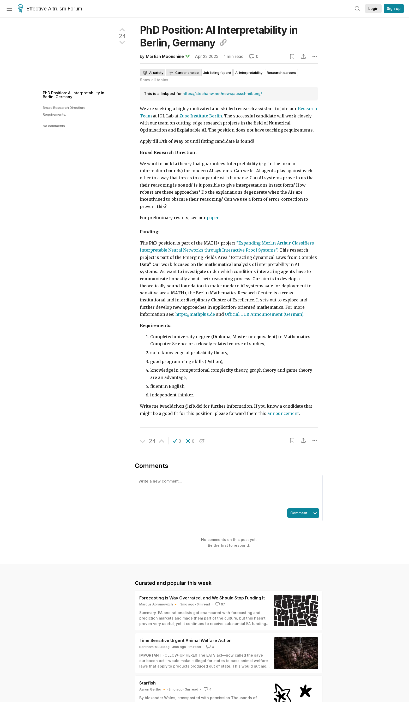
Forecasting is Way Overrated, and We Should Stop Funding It (202, 597)
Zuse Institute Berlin (200, 116)
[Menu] (9, 8)
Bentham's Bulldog (154, 647)
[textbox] (227, 491)
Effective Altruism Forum (50, 9)
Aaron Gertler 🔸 (152, 689)
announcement (283, 413)
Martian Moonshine (165, 56)
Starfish (147, 683)
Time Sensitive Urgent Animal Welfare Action (185, 640)
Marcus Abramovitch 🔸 (158, 604)
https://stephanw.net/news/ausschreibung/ (222, 93)
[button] (177, 441)
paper (213, 217)
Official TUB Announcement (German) (264, 314)
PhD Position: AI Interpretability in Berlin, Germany (73, 95)
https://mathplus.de (195, 314)
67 (219, 604)
